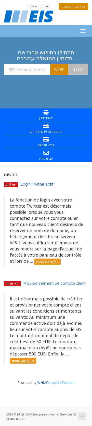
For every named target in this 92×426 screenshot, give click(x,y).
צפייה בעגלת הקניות (73, 6)
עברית (32, 6)
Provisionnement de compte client (54, 283)
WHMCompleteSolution (56, 382)
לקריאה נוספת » (47, 261)
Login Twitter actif (36, 184)
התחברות (46, 6)
